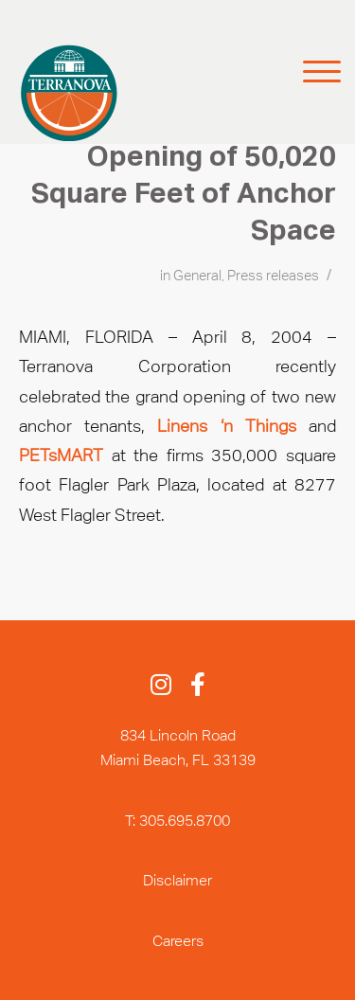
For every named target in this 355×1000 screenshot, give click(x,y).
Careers (178, 941)
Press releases (273, 275)
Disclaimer (177, 880)
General (197, 275)
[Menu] (310, 72)
